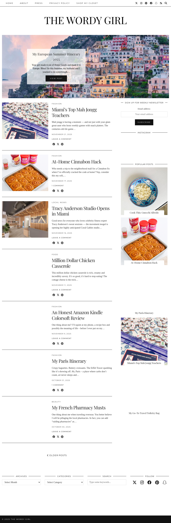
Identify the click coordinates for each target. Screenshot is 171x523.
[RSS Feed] (161, 3)
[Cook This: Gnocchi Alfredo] (144, 191)
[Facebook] (151, 3)
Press (39, 3)
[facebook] (149, 482)
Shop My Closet (87, 3)
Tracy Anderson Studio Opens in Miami (81, 211)
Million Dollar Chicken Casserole (73, 263)
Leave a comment (61, 139)
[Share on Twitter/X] (58, 144)
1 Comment (58, 186)
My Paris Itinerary (69, 361)
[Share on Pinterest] (62, 144)
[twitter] (135, 482)
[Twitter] (136, 3)
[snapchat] (165, 482)
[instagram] (142, 482)
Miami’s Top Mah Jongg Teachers (74, 112)
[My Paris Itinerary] (144, 291)
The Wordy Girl (85, 20)
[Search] (166, 3)
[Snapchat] (156, 3)
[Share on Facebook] (54, 144)
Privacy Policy (59, 3)
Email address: (144, 108)
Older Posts (57, 455)
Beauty (56, 402)
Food (55, 254)
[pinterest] (157, 482)
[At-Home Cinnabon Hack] (144, 241)
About (24, 3)
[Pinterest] (146, 3)
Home (9, 3)
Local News (59, 202)
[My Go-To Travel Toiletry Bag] (144, 391)
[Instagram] (141, 3)
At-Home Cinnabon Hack (76, 161)
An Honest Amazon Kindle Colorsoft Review (77, 315)
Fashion (57, 104)
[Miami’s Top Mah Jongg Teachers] (144, 341)
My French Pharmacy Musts (79, 407)
